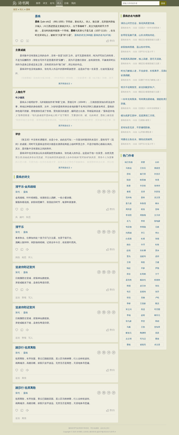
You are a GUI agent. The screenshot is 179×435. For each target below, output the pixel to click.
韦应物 (129, 227)
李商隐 (143, 227)
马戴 (129, 327)
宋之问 (129, 309)
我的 (73, 3)
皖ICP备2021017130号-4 (106, 432)
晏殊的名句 (126, 28)
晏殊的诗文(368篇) (83, 35)
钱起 (129, 268)
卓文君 (157, 344)
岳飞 (129, 221)
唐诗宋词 (93, 432)
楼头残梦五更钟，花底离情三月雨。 (139, 115)
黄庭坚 (157, 168)
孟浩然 (129, 280)
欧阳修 (143, 180)
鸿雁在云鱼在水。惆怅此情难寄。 (137, 139)
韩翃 (157, 321)
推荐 (38, 3)
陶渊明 (143, 333)
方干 (157, 274)
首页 (15, 9)
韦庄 (129, 292)
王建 (157, 262)
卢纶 (157, 297)
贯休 (157, 250)
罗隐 (157, 268)
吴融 (143, 297)
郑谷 (129, 274)
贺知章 (157, 327)
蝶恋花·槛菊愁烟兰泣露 (149, 40)
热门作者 (128, 155)
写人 (30, 297)
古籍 (66, 3)
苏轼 (129, 174)
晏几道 (129, 203)
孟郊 (157, 256)
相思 (24, 257)
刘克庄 (157, 174)
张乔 (157, 292)
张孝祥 (157, 186)
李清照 (129, 215)
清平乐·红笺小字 (146, 51)
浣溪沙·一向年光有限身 (149, 28)
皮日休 (143, 286)
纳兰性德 (129, 162)
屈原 (157, 333)
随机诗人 (27, 41)
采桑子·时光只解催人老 (149, 80)
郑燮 (143, 162)
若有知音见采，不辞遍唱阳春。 (136, 127)
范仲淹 (129, 197)
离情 (24, 378)
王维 (129, 262)
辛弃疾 (143, 186)
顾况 (157, 303)
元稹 (157, 227)
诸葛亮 (143, 344)
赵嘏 (143, 315)
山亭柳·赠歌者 (145, 132)
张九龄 (129, 321)
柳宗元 (157, 315)
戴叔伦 (143, 280)
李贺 (143, 321)
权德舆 (157, 280)
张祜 (157, 286)
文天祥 (157, 215)
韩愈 (143, 262)
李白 (157, 233)
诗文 (45, 3)
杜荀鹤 (143, 274)
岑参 (143, 268)
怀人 (30, 257)
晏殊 (28, 9)
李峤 (129, 303)
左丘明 (129, 339)
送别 (17, 297)
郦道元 (129, 333)
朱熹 (157, 180)
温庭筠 (143, 256)
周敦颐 (143, 215)
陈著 (129, 186)
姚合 (129, 244)
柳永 (157, 203)
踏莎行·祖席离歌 (25, 347)
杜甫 (143, 239)
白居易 (129, 239)
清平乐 (19, 226)
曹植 (129, 344)
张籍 (157, 239)
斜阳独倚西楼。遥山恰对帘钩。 (136, 47)
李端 (129, 315)
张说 (129, 297)
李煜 (143, 221)
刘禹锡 (129, 233)
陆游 (129, 180)
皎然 (129, 250)
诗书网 (23, 3)
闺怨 (17, 257)
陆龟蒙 (157, 221)
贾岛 (129, 256)
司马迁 (143, 339)
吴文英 (157, 197)
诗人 (59, 3)
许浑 (143, 244)
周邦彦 (129, 209)
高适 (143, 309)
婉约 (22, 217)
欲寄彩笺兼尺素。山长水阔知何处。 (139, 35)
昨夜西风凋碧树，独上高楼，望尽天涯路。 (142, 59)
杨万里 (143, 174)
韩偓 (129, 286)
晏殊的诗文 (23, 176)
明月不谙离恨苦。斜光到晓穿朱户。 (139, 87)
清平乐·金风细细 (25, 186)
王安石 (143, 168)
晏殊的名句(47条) (102, 35)
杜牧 (157, 244)
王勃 (143, 327)
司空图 (157, 309)
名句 (52, 3)
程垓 (143, 209)
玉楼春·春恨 (144, 120)
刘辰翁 (157, 191)
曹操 (157, 339)
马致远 (129, 168)
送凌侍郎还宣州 (25, 267)
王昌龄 (143, 303)
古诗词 (85, 432)
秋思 (28, 217)
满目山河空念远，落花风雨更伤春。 (139, 23)
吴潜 (143, 191)
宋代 (17, 192)
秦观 (129, 191)
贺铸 (157, 209)
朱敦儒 (143, 203)
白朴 (157, 162)
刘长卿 (143, 250)
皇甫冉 (143, 292)
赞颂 (24, 297)
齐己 (143, 233)
